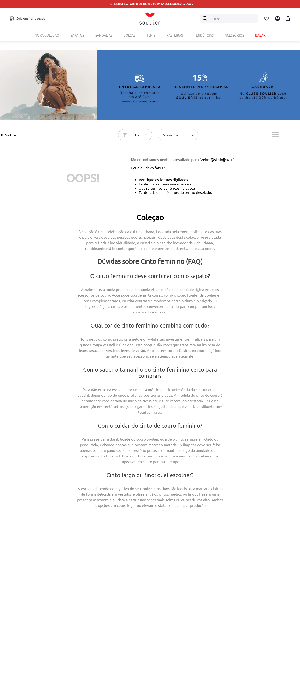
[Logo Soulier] (150, 18)
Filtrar (136, 134)
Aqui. (189, 4)
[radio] (275, 133)
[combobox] (229, 18)
